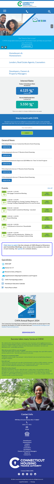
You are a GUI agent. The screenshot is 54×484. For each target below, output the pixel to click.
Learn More (27, 46)
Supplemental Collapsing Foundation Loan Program (21, 275)
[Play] (5, 47)
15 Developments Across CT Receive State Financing (18, 152)
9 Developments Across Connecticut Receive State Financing (21, 144)
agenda (20, 249)
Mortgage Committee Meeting (17, 193)
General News (8, 140)
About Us (27, 453)
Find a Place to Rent (11, 287)
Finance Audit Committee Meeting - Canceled (21, 210)
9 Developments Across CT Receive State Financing (18, 169)
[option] (27, 31)
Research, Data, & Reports (13, 271)
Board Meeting (12, 218)
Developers (14, 71)
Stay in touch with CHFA (27, 118)
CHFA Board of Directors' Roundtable (19, 226)
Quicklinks (7, 260)
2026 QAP (8, 264)
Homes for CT (9, 267)
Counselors (40, 62)
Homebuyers (15, 53)
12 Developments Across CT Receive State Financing (18, 177)
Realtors (27, 446)
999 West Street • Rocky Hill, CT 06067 (27, 419)
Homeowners (15, 55)
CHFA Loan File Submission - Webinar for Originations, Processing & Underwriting (20, 235)
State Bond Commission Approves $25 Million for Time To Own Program (24, 160)
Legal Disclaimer (23, 481)
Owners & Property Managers (19, 72)
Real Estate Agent (25, 62)
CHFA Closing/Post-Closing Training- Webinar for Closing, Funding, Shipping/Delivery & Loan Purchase (23, 202)
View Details (47, 193)
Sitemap (33, 481)
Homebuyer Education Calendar (15, 283)
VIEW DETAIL (7, 147)
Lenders (12, 62)
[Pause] (2, 47)
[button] (49, 11)
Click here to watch (11, 245)
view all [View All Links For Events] (49, 188)
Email (27, 429)
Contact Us (27, 454)
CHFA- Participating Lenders (14, 279)
